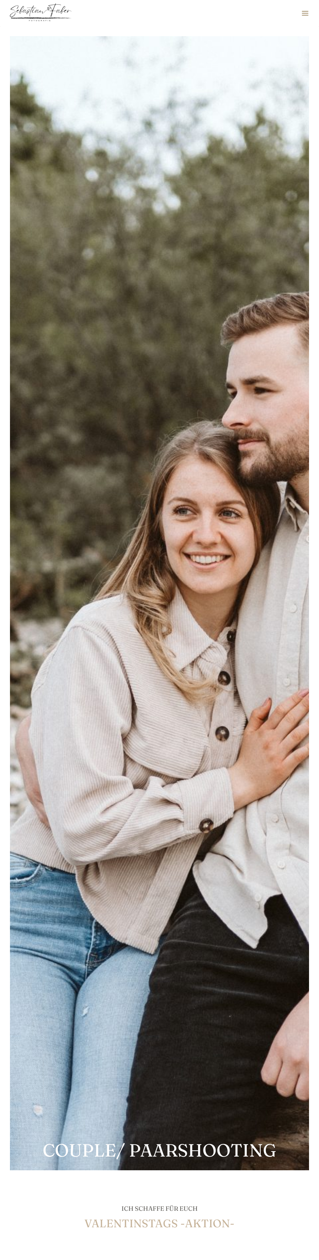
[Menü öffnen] (305, 13)
